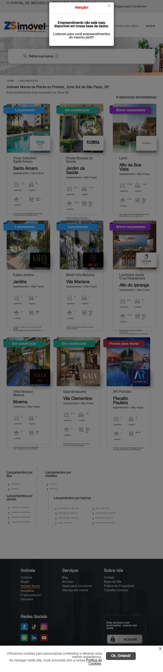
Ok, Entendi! (121, 656)
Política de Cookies (94, 662)
